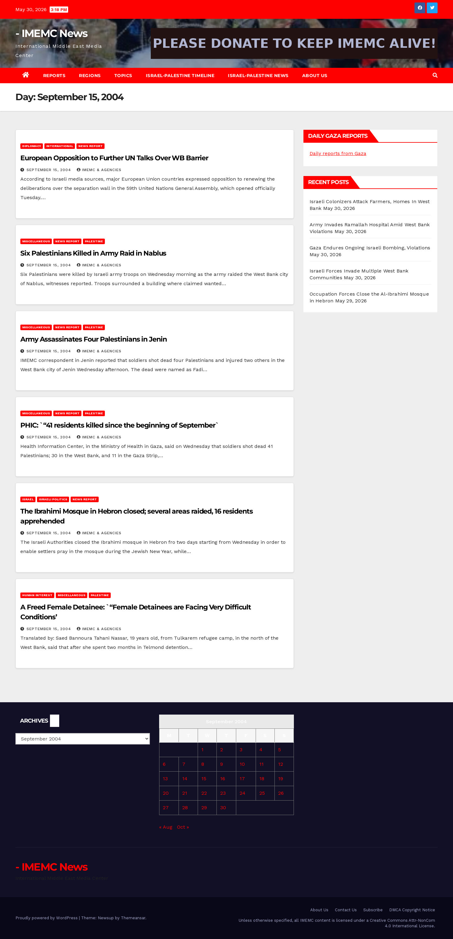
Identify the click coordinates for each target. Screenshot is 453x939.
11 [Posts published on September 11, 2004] (261, 764)
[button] (435, 75)
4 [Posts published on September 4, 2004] (260, 749)
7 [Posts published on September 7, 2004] (183, 764)
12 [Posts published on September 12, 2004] (280, 764)
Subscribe (373, 910)
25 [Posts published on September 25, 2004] (262, 793)
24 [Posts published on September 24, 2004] (242, 793)
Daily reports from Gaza (338, 153)
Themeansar (133, 918)
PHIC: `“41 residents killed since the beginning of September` (121, 425)
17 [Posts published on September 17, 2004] (242, 778)
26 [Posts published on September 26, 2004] (281, 793)
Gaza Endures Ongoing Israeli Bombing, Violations (370, 248)
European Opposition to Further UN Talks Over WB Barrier (114, 158)
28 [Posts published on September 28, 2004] (185, 807)
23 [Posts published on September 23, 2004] (223, 793)
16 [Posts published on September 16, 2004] (222, 778)
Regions (90, 75)
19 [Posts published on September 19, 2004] (280, 778)
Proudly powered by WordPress (47, 918)
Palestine (94, 241)
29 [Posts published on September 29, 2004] (204, 807)
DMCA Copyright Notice (412, 910)
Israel (28, 499)
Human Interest (37, 595)
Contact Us (346, 910)
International (59, 146)
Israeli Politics (53, 499)
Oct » (183, 827)
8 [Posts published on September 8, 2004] (202, 764)
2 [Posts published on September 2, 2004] (221, 749)
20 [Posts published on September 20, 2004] (166, 793)
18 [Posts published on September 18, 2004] (261, 778)
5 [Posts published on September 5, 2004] (279, 749)
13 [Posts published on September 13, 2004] (165, 778)
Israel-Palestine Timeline (180, 75)
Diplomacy (31, 146)
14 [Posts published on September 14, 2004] (184, 778)
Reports (54, 75)
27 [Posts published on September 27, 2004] (166, 807)
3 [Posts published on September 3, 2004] (241, 749)
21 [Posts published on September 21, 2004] (184, 793)
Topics (123, 75)
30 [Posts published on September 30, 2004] (223, 807)
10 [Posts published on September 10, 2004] (242, 764)
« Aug (165, 827)
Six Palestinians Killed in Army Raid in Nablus (93, 253)
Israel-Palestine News (258, 75)
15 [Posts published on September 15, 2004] (203, 778)
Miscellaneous (36, 241)
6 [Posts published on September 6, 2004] (164, 764)
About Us (314, 75)
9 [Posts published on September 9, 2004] (221, 764)
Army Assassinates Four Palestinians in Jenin (93, 339)
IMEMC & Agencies (99, 170)
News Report (90, 146)
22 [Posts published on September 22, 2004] (204, 793)
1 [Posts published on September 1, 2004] (202, 749)
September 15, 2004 (49, 170)
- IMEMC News (51, 33)
